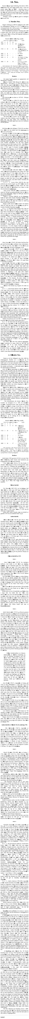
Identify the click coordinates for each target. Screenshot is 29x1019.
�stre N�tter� (5, 247)
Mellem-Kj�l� (13, 506)
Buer (18, 636)
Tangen (15, 325)
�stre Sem (24, 766)
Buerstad (13, 897)
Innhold (2, 1017)
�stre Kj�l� (10, 185)
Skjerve (17, 284)
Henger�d (21, 218)
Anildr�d (22, 303)
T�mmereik (10, 252)
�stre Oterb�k (18, 852)
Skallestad (18, 274)
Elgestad (12, 766)
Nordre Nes (13, 806)
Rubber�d (3, 346)
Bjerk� (3, 221)
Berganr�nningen (5, 606)
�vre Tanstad (22, 114)
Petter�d (18, 818)
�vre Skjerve (18, 632)
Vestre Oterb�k (6, 920)
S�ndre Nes (20, 219)
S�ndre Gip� (21, 136)
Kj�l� (26, 147)
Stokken (3, 589)
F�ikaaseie (23, 859)
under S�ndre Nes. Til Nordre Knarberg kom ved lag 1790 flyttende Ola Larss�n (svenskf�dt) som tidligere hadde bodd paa (14, 952)
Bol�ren (20, 205)
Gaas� (17, 207)
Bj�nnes (3, 260)
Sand (12, 711)
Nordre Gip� (4, 292)
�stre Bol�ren (5, 741)
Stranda (26, 166)
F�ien (2, 156)
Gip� (25, 227)
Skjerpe (24, 197)
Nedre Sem (25, 479)
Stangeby (17, 110)
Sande (19, 921)
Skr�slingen (23, 160)
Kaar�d (11, 284)
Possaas (16, 337)
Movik (15, 977)
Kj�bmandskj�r (5, 967)
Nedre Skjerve (7, 340)
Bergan (9, 582)
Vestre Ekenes (23, 232)
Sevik (10, 836)
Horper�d (11, 641)
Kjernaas (11, 148)
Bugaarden (9, 193)
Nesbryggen (4, 121)
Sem (13, 567)
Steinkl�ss (7, 168)
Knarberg (19, 771)
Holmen (24, 488)
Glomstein (25, 196)
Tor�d (2, 854)
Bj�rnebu (14, 528)
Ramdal (17, 790)
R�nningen (15, 599)
